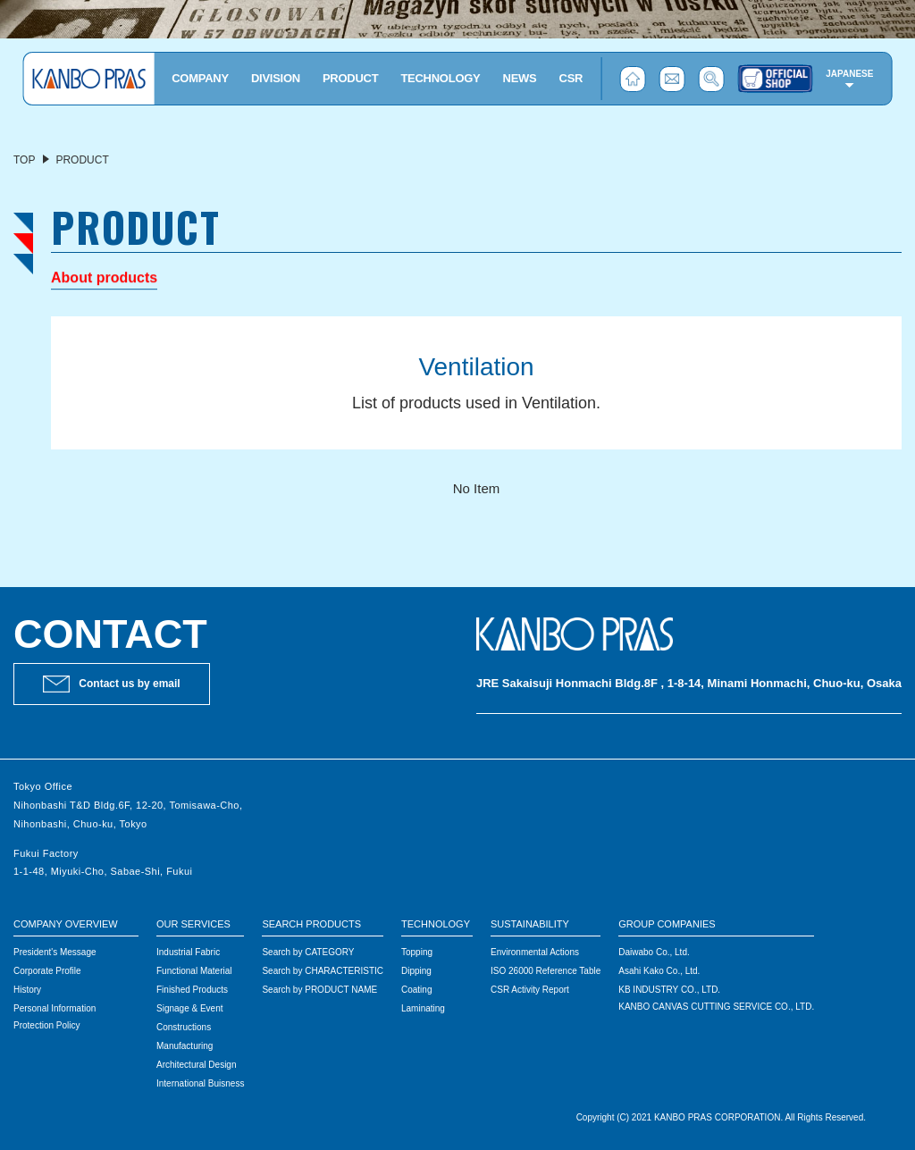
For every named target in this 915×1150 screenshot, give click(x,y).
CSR (571, 78)
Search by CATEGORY (308, 952)
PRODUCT (350, 78)
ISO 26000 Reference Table (545, 971)
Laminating (423, 1008)
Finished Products (192, 990)
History (27, 990)
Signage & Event (189, 1008)
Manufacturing (184, 1046)
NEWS (520, 78)
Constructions (183, 1027)
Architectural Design (196, 1065)
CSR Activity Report (530, 990)
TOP (24, 160)
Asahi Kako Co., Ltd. (659, 971)
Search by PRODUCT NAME (319, 990)
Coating (416, 990)
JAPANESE (849, 74)
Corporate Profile (47, 971)
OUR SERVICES (193, 924)
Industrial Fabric (188, 952)
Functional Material (193, 971)
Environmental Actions (535, 952)
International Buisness (200, 1083)
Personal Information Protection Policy (54, 1016)
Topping (416, 952)
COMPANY (200, 78)
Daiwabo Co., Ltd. (654, 952)
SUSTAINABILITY (530, 924)
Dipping (416, 971)
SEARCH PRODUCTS (311, 924)
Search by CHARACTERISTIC (322, 971)
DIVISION (275, 78)
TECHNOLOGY (440, 78)
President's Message (55, 952)
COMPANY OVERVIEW (65, 924)
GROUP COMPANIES (666, 924)
